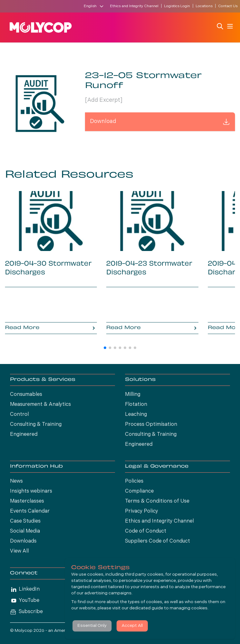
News (16, 481)
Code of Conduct (145, 531)
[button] (105, 348)
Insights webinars (31, 491)
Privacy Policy (141, 511)
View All (19, 551)
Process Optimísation (151, 424)
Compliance (139, 491)
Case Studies (25, 521)
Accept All (132, 625)
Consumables (26, 394)
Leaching (136, 414)
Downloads (23, 541)
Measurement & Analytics (40, 404)
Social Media (25, 531)
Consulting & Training (36, 424)
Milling (132, 394)
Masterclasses (27, 501)
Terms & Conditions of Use (157, 501)
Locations (204, 6)
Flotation (136, 404)
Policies (134, 481)
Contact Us (228, 6)
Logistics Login (177, 6)
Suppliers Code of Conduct (157, 541)
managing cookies (189, 608)
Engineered (24, 434)
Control (19, 414)
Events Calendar (30, 511)
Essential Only (92, 625)
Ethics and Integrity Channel (134, 6)
